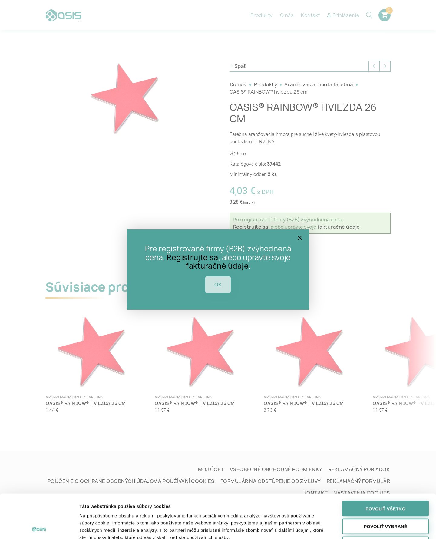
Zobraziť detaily (317, 527)
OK (218, 284)
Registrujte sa (192, 257)
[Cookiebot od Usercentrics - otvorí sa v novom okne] (39, 527)
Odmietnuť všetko (385, 500)
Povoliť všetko (385, 464)
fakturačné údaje (217, 266)
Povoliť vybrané (385, 482)
